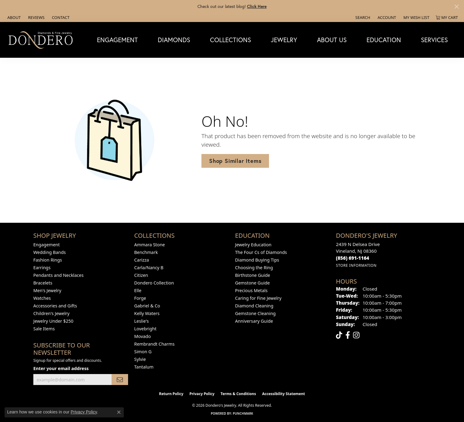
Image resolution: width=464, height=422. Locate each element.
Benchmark (146, 252)
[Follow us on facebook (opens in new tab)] (347, 335)
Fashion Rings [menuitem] (47, 260)
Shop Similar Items (235, 160)
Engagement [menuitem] (46, 245)
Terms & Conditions (238, 393)
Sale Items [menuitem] (44, 329)
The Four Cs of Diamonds (261, 252)
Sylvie (140, 359)
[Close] (456, 6)
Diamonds (174, 39)
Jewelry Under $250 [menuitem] (53, 321)
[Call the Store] (352, 258)
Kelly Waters (147, 313)
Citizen (141, 275)
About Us (332, 39)
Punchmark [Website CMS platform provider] (243, 413)
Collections (230, 39)
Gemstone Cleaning (255, 313)
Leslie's (141, 321)
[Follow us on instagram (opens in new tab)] (356, 335)
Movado (142, 336)
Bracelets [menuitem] (42, 283)
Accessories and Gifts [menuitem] (55, 306)
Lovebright (145, 329)
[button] (362, 17)
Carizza (141, 260)
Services (434, 39)
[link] (13, 17)
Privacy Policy (202, 393)
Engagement (117, 39)
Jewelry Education (253, 245)
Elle (138, 290)
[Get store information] (356, 265)
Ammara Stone (149, 245)
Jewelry (284, 39)
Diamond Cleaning (254, 306)
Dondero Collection (154, 283)
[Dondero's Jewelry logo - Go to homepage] (42, 40)
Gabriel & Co (147, 306)
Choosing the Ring (254, 267)
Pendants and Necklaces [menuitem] (58, 275)
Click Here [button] (257, 6)
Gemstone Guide (252, 283)
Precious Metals (251, 290)
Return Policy (171, 393)
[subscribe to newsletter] (120, 379)
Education (383, 39)
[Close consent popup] (119, 412)
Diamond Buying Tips (257, 260)
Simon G (143, 351)
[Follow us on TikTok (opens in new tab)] (339, 335)
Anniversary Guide (254, 321)
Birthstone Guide (252, 275)
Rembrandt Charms (154, 344)
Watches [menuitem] (42, 298)
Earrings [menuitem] (41, 267)
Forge (140, 298)
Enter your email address (61, 368)
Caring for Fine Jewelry (258, 298)
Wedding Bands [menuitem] (49, 252)
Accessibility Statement (283, 393)
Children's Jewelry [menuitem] (51, 313)
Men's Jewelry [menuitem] (47, 290)
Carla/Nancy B (149, 267)
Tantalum (143, 367)
